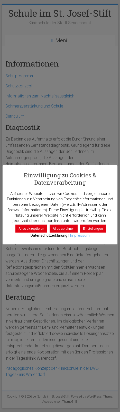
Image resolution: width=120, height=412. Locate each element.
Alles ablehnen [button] (64, 228)
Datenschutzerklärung (49, 235)
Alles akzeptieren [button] (31, 228)
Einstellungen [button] (93, 228)
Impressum (80, 235)
